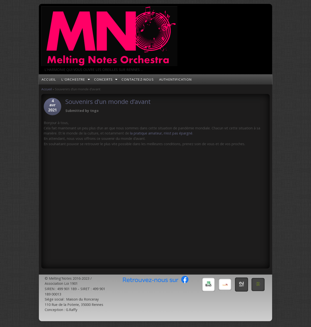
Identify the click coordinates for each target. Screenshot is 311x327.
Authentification (175, 79)
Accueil (49, 79)
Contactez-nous (137, 79)
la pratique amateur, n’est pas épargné (161, 133)
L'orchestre (73, 79)
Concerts (103, 79)
